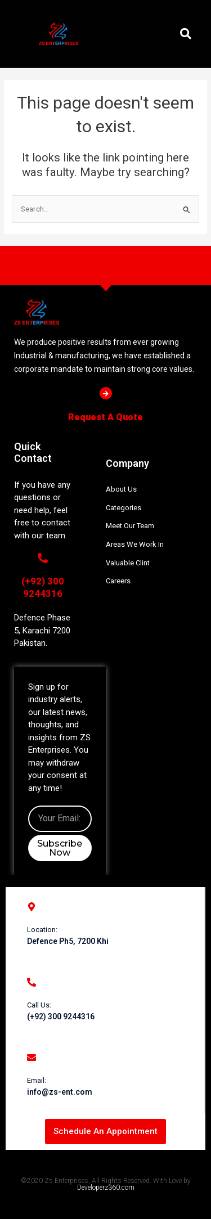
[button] (161, 33)
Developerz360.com (105, 1187)
